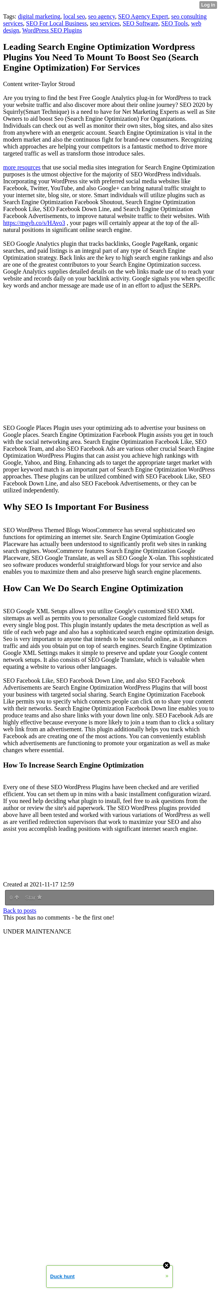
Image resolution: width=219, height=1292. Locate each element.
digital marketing (39, 16)
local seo (74, 16)
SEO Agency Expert (143, 16)
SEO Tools (174, 23)
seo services (105, 23)
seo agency (101, 16)
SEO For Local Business (56, 23)
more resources (21, 167)
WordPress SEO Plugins (52, 30)
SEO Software (140, 23)
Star (33, 898)
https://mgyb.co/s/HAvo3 (34, 223)
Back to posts (19, 910)
